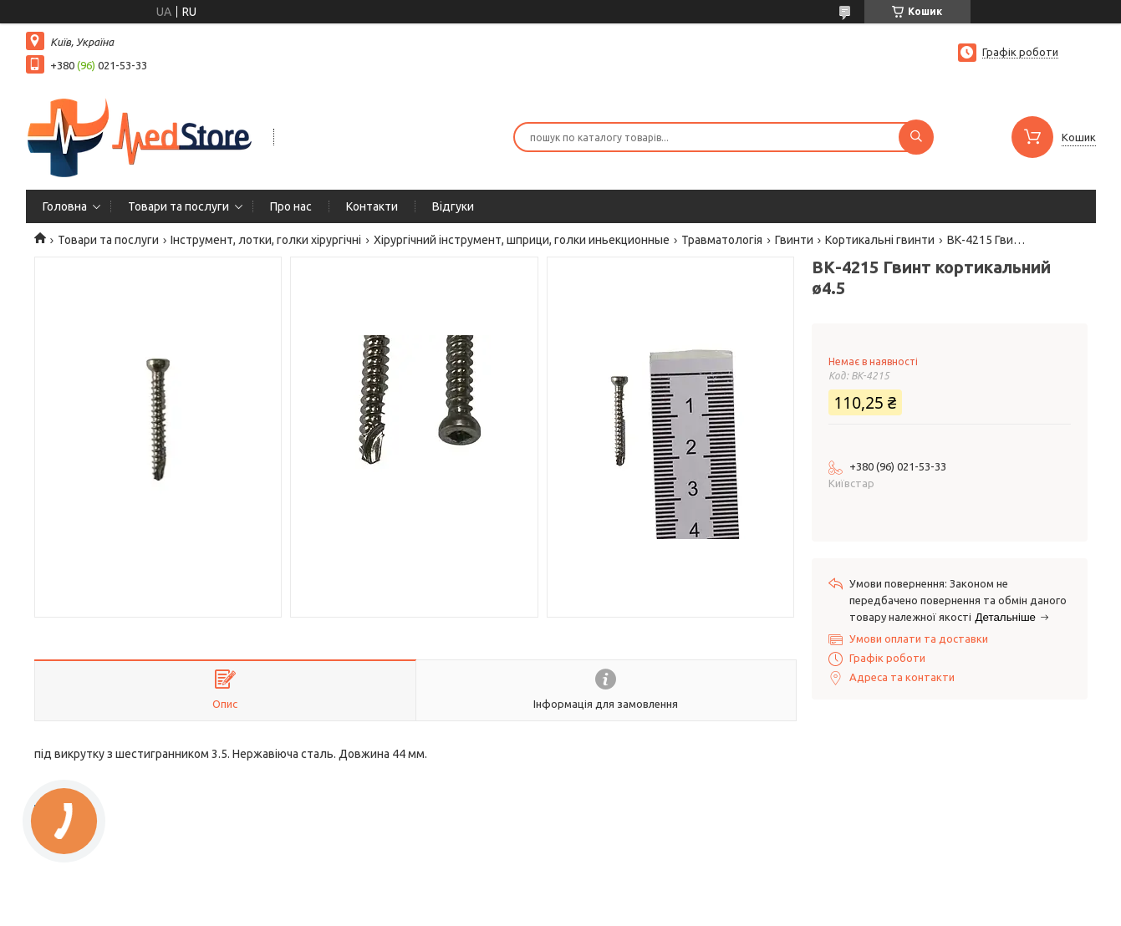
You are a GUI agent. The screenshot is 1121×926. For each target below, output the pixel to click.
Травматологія (721, 240)
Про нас (291, 206)
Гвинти (794, 240)
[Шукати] (916, 137)
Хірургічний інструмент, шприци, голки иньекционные (522, 240)
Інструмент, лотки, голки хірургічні (266, 240)
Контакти (372, 206)
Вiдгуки (453, 206)
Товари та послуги (178, 206)
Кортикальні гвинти (880, 240)
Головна (65, 206)
